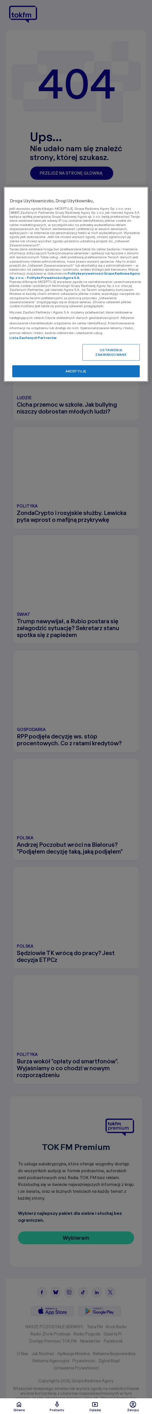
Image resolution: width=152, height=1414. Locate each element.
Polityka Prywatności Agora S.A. (53, 277)
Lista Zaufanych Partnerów (32, 337)
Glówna (19, 1406)
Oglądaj (95, 1406)
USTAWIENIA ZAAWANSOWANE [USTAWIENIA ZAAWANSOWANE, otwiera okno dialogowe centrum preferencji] (111, 352)
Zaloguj (133, 1406)
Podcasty (57, 1406)
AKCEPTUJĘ (76, 371)
